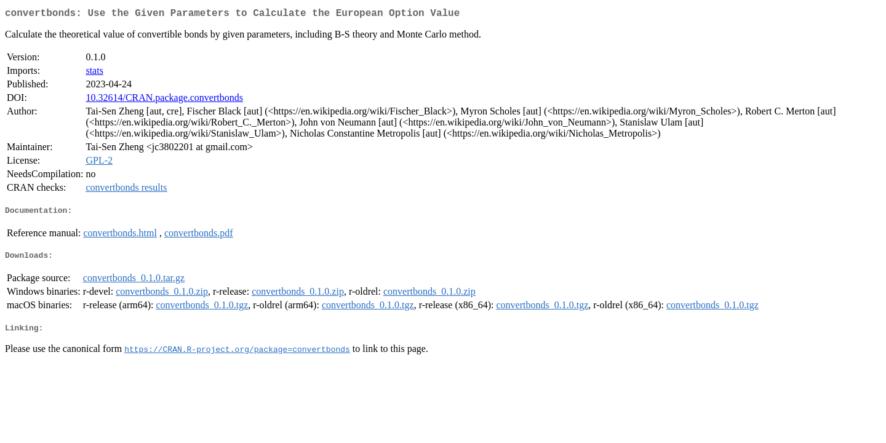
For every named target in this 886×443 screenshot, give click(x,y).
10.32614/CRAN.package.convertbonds (164, 100)
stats (94, 73)
